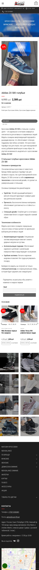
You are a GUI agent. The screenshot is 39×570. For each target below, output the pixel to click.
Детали (5, 124)
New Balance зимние (10, 471)
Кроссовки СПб (12, 21)
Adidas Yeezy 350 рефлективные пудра (28, 332)
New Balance (7, 451)
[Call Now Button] (4, 565)
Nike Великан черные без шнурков (9, 332)
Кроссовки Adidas (13, 110)
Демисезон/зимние (9, 467)
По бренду (6, 455)
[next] (38, 327)
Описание (6, 121)
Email (5, 287)
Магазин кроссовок (10, 447)
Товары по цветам (9, 497)
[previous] (1, 327)
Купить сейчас (6, 343)
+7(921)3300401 (13, 512)
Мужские (5, 459)
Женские (5, 463)
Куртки (4, 479)
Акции (22, 328)
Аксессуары (6, 487)
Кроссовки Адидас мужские (27, 110)
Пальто (4, 483)
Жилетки (5, 475)
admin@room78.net (13, 517)
